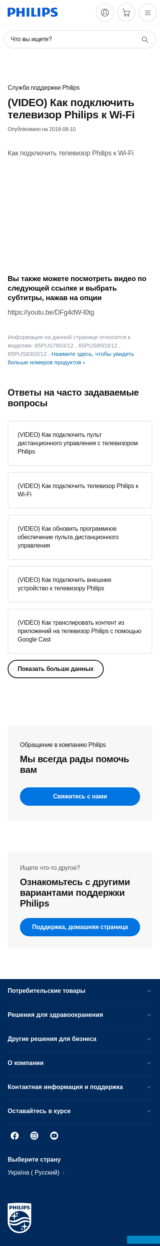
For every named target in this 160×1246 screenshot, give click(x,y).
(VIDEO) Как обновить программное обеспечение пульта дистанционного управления (68, 537)
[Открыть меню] (148, 12)
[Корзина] (126, 12)
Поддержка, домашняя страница (80, 927)
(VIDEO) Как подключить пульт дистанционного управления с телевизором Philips (78, 443)
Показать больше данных (56, 669)
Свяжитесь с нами (80, 796)
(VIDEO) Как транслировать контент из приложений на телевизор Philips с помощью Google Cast (79, 631)
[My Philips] (105, 12)
